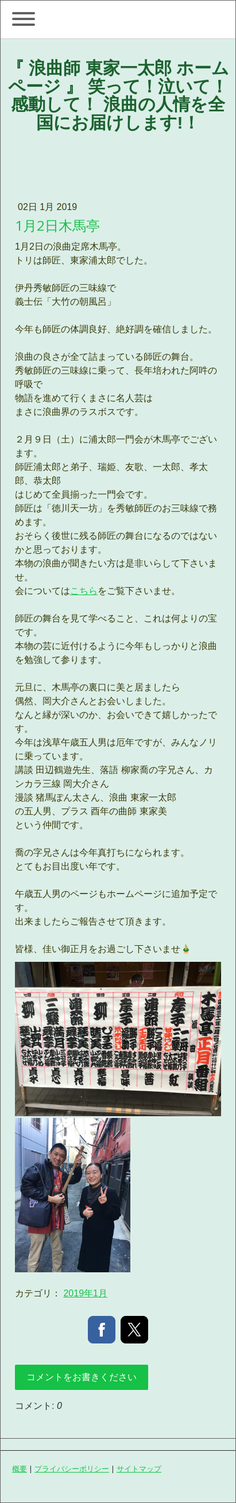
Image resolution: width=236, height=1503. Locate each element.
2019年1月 (85, 1293)
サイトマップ (139, 1468)
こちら (84, 591)
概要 (19, 1468)
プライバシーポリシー (71, 1468)
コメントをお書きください (81, 1377)
